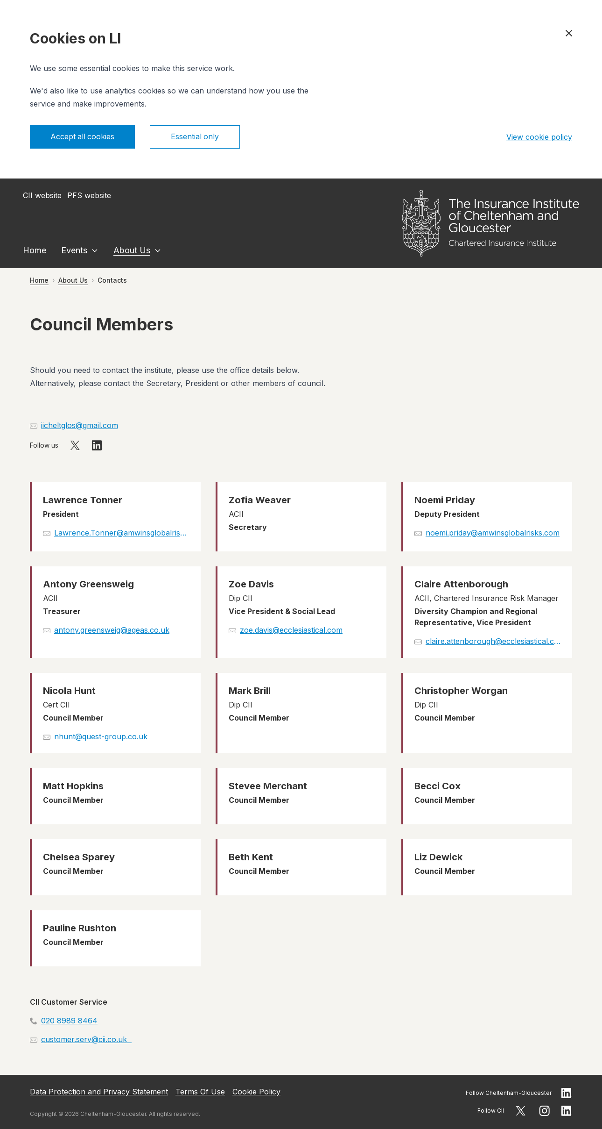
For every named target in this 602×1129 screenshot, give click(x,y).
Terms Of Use (200, 1091)
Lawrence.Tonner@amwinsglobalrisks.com (121, 532)
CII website (42, 195)
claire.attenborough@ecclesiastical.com (493, 641)
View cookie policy (539, 137)
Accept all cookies (82, 137)
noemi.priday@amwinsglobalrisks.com (493, 532)
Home (34, 250)
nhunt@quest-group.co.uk (100, 736)
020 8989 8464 (69, 1020)
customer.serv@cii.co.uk (86, 1039)
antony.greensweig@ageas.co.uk (111, 630)
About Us (131, 250)
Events (74, 250)
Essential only (196, 137)
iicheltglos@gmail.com (79, 425)
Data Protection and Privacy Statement (99, 1091)
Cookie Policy (256, 1091)
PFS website (89, 195)
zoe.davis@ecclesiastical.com (291, 630)
